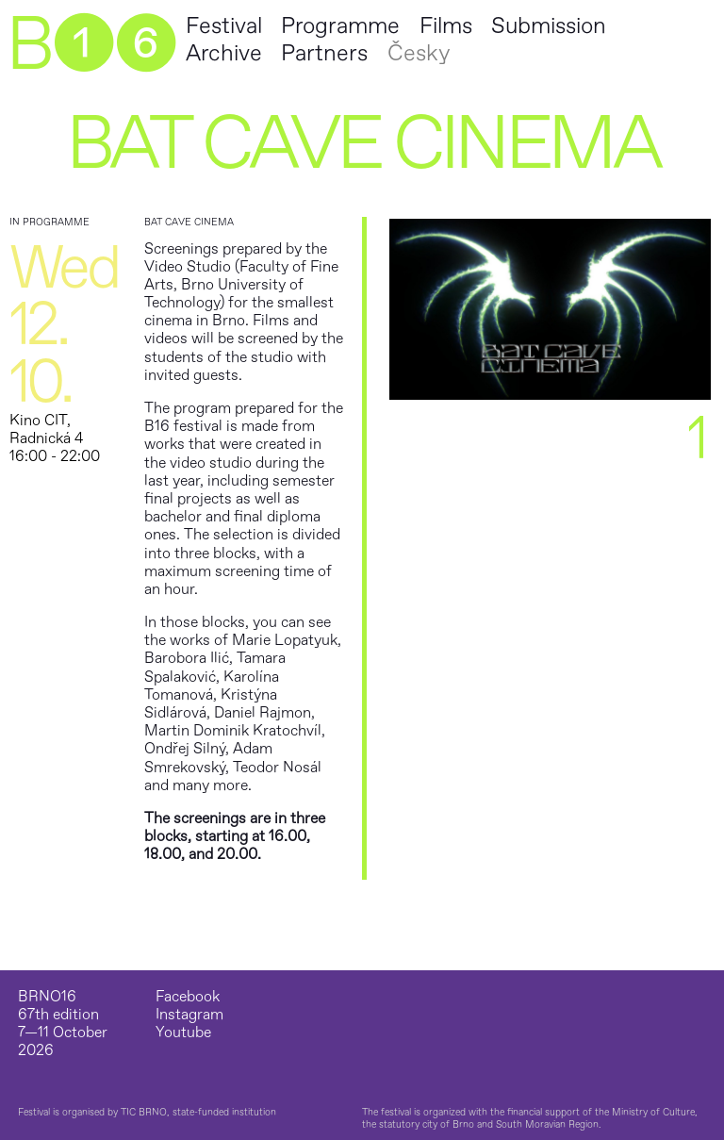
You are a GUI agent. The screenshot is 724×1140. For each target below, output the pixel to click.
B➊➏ (90, 45)
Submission (548, 26)
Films (446, 26)
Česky (418, 53)
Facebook (188, 997)
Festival (224, 26)
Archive (224, 53)
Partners (324, 53)
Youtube (183, 1033)
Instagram (189, 1015)
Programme (340, 26)
